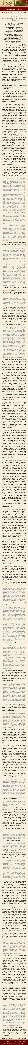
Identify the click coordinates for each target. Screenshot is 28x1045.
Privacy (19, 1041)
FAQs (7, 1041)
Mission (3, 1041)
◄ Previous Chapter (7, 12)
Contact (24, 1041)
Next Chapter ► (22, 12)
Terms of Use (13, 1041)
